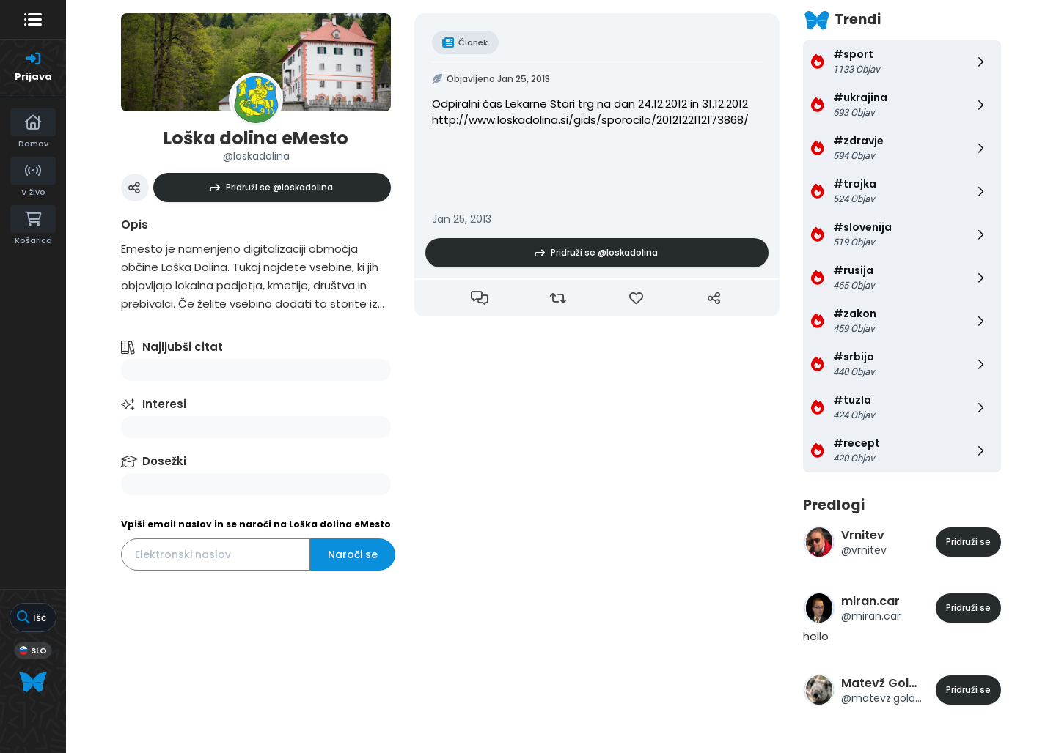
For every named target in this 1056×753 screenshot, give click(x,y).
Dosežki (164, 461)
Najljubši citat (182, 347)
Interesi (164, 404)
